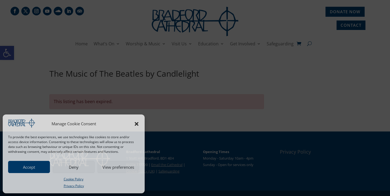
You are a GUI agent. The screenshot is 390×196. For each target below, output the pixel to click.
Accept (29, 167)
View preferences (118, 167)
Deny (74, 167)
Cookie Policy (73, 179)
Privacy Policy (74, 186)
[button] (136, 124)
